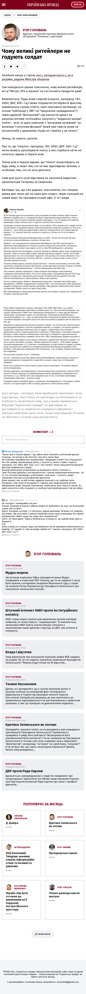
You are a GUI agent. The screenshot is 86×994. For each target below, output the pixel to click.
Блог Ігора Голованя (27, 15)
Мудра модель (16, 573)
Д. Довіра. (12, 823)
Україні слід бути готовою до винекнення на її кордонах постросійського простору (17, 901)
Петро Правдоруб (14, 451)
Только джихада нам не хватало (64, 894)
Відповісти (6, 491)
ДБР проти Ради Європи (24, 771)
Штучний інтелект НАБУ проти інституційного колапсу (41, 612)
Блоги (7, 15)
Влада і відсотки (18, 652)
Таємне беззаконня (20, 684)
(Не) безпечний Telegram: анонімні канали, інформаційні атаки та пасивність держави (20, 859)
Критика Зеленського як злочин (30, 725)
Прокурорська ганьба (63, 853)
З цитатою (15, 491)
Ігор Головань (34, 30)
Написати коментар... (43, 440)
